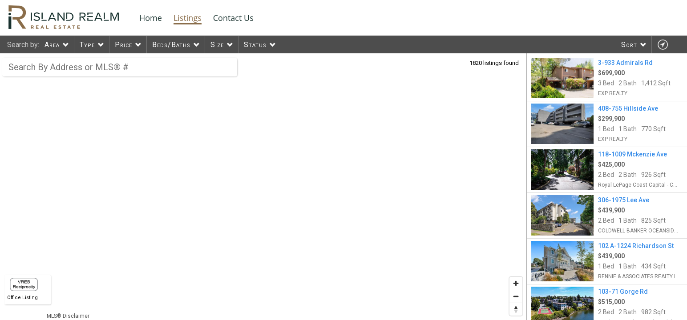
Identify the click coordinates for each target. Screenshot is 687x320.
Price (123, 44)
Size (217, 44)
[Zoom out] (515, 296)
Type (87, 44)
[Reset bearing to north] (515, 309)
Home (150, 17)
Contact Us (233, 17)
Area (52, 44)
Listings (188, 17)
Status (255, 44)
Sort (629, 44)
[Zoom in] (515, 283)
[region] (263, 186)
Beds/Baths (171, 44)
